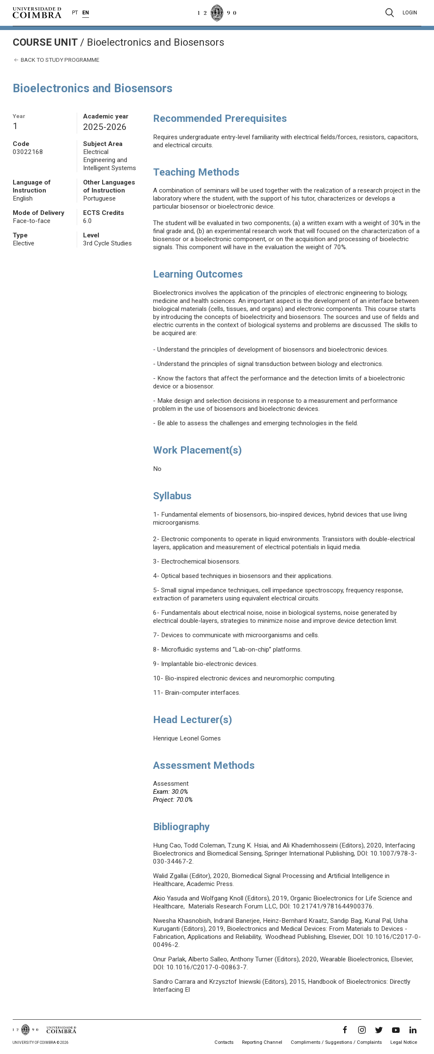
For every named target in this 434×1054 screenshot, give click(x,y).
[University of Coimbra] (37, 12)
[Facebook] (345, 1030)
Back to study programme (56, 59)
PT (75, 13)
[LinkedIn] (412, 1030)
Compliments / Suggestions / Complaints (336, 1042)
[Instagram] (361, 1030)
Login (410, 12)
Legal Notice (403, 1042)
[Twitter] (378, 1030)
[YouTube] (395, 1030)
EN (85, 13)
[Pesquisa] (389, 12)
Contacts (224, 1042)
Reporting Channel (262, 1042)
